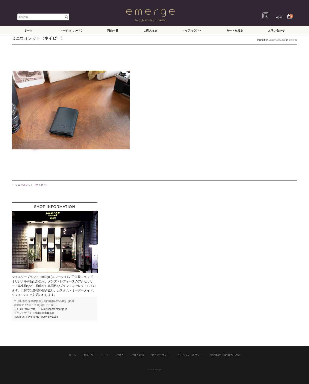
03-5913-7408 (28, 309)
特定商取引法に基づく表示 (225, 354)
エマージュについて (70, 30)
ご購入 (120, 354)
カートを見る (234, 30)
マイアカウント (192, 30)
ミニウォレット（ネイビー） (30, 184)
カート (105, 354)
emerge (293, 39)
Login (278, 17)
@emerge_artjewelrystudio (43, 316)
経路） (73, 301)
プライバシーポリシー (189, 354)
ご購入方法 (150, 30)
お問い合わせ (276, 30)
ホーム (28, 30)
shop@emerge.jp (57, 309)
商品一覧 (112, 30)
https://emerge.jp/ (45, 312)
